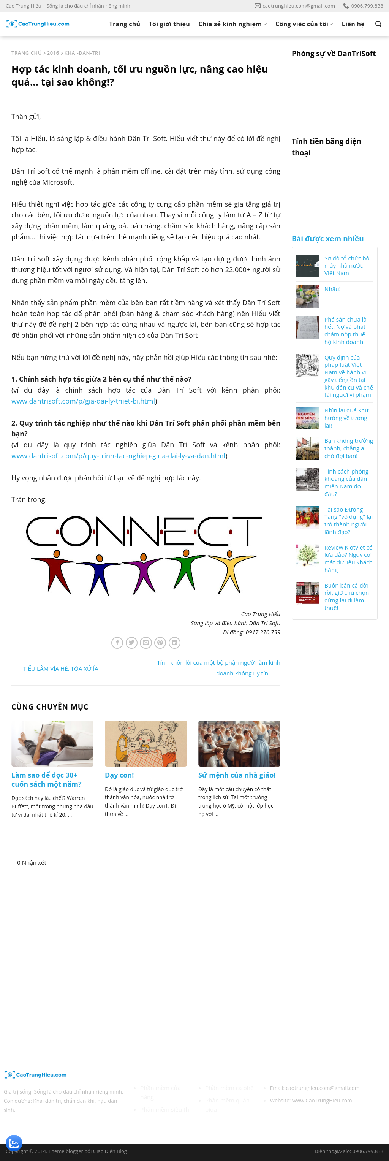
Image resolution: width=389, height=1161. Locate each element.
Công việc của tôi (304, 24)
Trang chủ (124, 24)
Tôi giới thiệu (169, 24)
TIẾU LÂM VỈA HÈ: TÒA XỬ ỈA (54, 669)
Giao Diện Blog (110, 1151)
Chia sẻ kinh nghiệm (232, 24)
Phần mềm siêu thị (165, 1109)
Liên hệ (353, 24)
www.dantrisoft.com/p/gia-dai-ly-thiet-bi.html (83, 400)
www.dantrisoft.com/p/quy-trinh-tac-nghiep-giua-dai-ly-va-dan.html (118, 455)
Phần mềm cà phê (229, 1087)
